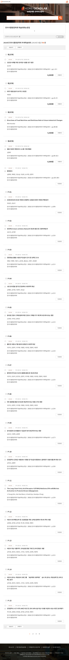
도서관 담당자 (56, 647)
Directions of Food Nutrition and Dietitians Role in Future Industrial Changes (34, 120)
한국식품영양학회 (12, 71)
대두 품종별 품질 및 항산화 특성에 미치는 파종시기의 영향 (24, 402)
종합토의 (9, 171)
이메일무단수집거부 (34, 647)
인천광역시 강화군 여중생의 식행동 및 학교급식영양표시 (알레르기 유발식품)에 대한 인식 (34, 460)
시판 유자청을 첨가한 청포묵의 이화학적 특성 (20, 286)
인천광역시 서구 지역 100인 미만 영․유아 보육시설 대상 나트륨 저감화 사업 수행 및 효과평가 (35, 609)
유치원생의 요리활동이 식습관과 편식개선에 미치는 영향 (24, 431)
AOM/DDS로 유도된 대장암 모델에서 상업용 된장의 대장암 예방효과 (27, 200)
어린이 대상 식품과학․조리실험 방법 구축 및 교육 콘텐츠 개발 (25, 549)
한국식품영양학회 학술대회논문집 (16, 69)
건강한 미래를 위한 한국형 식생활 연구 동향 (20, 63)
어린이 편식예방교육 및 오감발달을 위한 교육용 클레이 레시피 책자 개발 (29, 520)
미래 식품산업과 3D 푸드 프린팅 (16, 91)
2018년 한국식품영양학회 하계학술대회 (39, 69)
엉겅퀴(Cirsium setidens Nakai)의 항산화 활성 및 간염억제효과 (27, 229)
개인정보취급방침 (21, 647)
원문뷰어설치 (46, 647)
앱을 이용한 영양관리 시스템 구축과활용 (19, 149)
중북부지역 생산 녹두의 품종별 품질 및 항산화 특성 (22, 373)
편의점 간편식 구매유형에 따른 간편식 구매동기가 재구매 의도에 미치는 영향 (30, 315)
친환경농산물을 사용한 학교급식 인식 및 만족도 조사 (23, 258)
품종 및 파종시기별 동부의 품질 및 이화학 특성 (21, 344)
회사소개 (11, 647)
